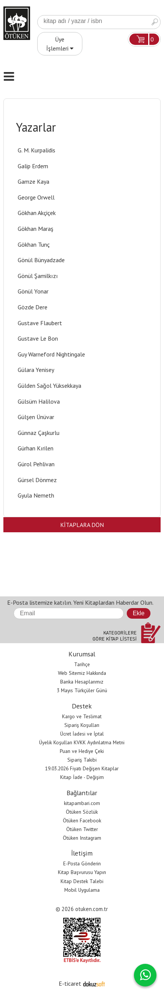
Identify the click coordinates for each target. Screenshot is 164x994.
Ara (154, 22)
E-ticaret (70, 983)
